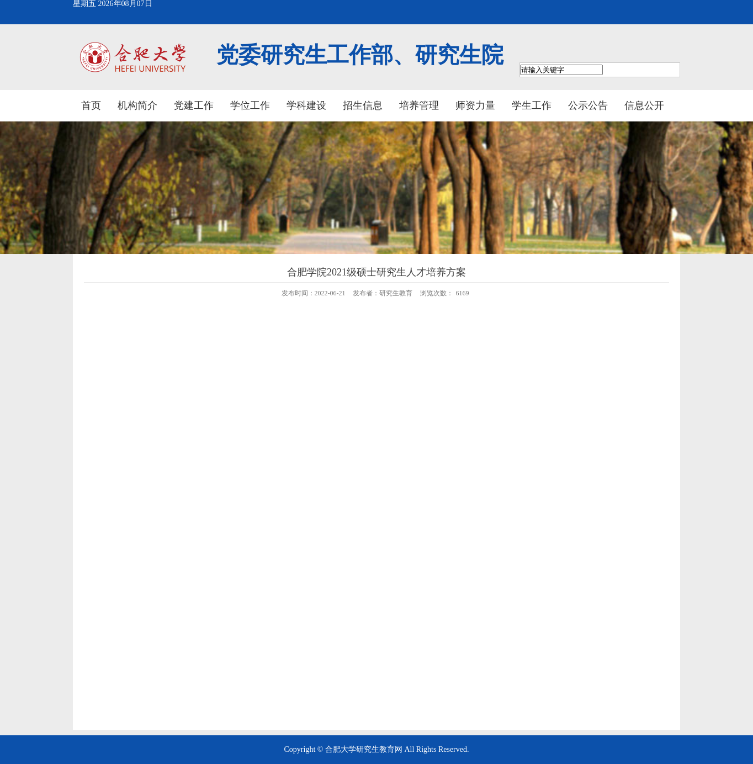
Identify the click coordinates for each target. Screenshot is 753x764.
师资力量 (475, 105)
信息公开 (644, 105)
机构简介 (137, 105)
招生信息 (363, 105)
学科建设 (306, 105)
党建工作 (194, 105)
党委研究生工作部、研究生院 (359, 55)
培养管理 (419, 105)
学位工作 (250, 105)
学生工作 (532, 105)
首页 (91, 105)
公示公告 (588, 105)
